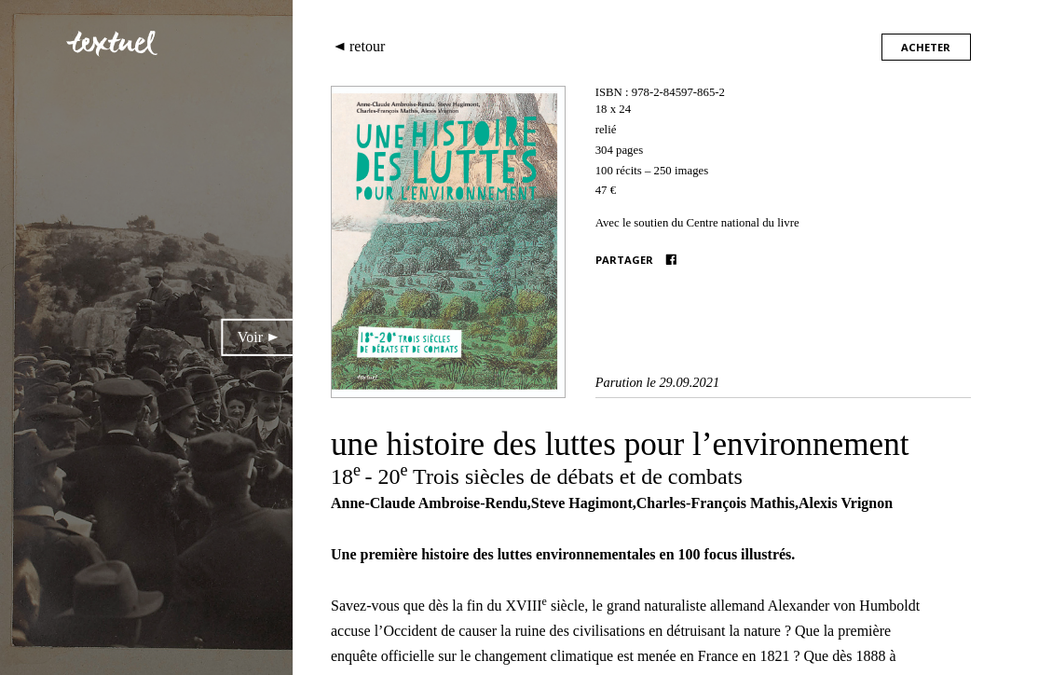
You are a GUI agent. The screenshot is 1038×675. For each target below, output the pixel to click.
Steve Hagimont (582, 503)
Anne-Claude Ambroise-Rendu (429, 503)
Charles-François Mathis (715, 503)
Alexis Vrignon (846, 503)
